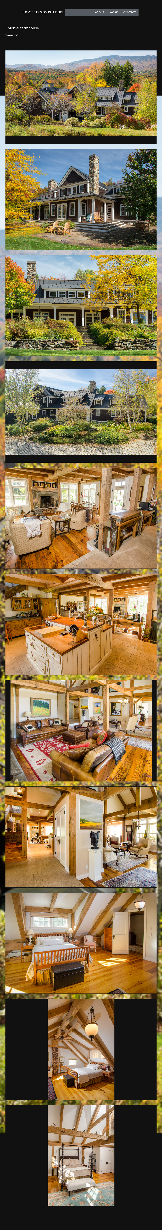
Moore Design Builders (42, 12)
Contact (129, 12)
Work (114, 12)
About (99, 12)
